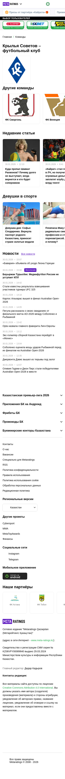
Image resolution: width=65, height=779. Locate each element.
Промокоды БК (13, 421)
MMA (5, 528)
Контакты (8, 444)
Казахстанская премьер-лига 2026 (26, 395)
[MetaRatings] (14, 621)
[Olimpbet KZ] (13, 23)
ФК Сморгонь (13, 119)
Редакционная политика (16, 490)
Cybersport (8, 523)
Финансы (8, 539)
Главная (7, 36)
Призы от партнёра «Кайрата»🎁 (26, 12)
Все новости (28, 254)
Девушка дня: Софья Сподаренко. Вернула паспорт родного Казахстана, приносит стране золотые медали (19, 235)
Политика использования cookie (21, 480)
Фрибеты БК (11, 413)
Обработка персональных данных (22, 485)
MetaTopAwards (11, 533)
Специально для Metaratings (19, 459)
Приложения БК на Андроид (22, 404)
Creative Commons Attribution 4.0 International (28, 687)
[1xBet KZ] (37, 23)
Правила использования (16, 475)
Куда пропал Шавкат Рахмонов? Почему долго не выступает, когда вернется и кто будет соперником (20, 176)
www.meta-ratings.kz (42, 640)
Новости (11, 253)
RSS (5, 464)
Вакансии (8, 454)
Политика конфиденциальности (20, 470)
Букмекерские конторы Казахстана (27, 430)
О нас (6, 449)
